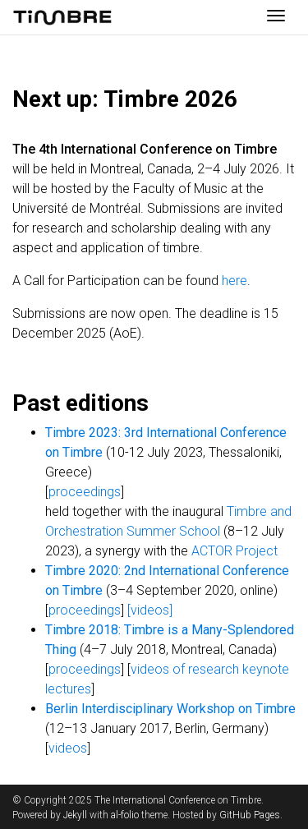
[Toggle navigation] (276, 17)
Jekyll (75, 815)
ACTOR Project (234, 551)
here (234, 280)
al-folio (125, 815)
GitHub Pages (249, 815)
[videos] (149, 610)
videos (67, 748)
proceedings (84, 492)
